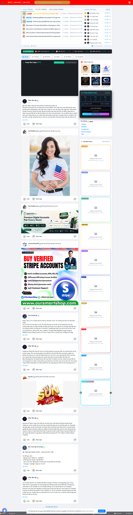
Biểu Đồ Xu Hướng (59, 62)
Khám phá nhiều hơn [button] (88, 511)
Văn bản (35, 57)
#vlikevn (83, 124)
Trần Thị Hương (94, 19)
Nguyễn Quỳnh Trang (95, 43)
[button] (52, 2)
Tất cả (25, 57)
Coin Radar (31, 315)
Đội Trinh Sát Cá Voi (34, 447)
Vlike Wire (31, 100)
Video (57, 57)
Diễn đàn (33, 46)
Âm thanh (67, 57)
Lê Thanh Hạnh (94, 16)
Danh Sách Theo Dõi (71, 62)
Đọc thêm (25, 120)
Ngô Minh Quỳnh (94, 29)
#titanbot (84, 126)
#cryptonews (85, 129)
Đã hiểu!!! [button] (101, 511)
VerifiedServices (33, 131)
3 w (29, 102)
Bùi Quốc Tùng (94, 33)
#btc (82, 134)
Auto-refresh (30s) (97, 46)
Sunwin (30, 376)
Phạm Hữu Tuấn (94, 23)
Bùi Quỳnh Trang (94, 13)
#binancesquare (86, 131)
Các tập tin (79, 57)
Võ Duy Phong (94, 26)
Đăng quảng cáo (106, 141)
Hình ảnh (46, 57)
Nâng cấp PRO (96, 114)
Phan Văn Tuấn (94, 36)
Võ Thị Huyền (93, 39)
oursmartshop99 (33, 243)
